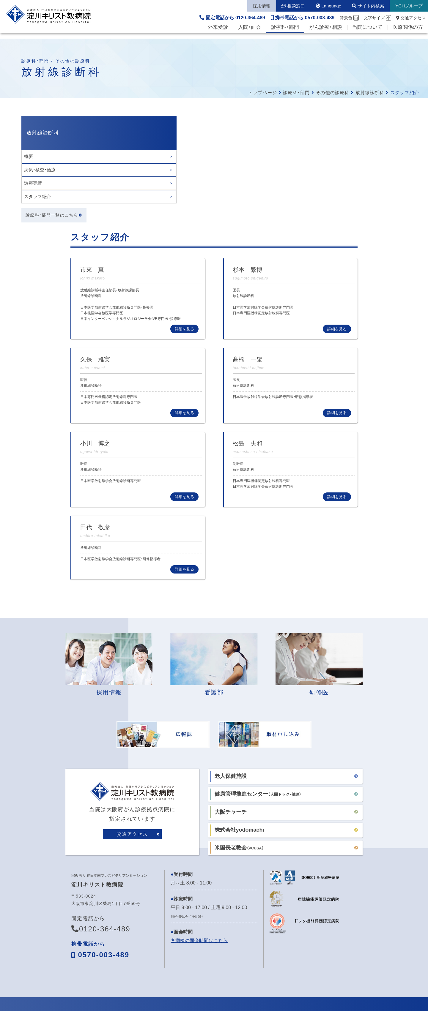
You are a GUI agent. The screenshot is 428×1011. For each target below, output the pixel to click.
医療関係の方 (408, 33)
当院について (367, 33)
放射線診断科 (369, 92)
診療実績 (33, 183)
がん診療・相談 (325, 33)
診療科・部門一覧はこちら (52, 215)
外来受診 (218, 33)
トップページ (262, 92)
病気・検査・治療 (40, 169)
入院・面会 (249, 33)
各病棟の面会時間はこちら (199, 830)
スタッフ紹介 (37, 196)
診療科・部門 (285, 33)
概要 (28, 156)
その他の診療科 (332, 92)
